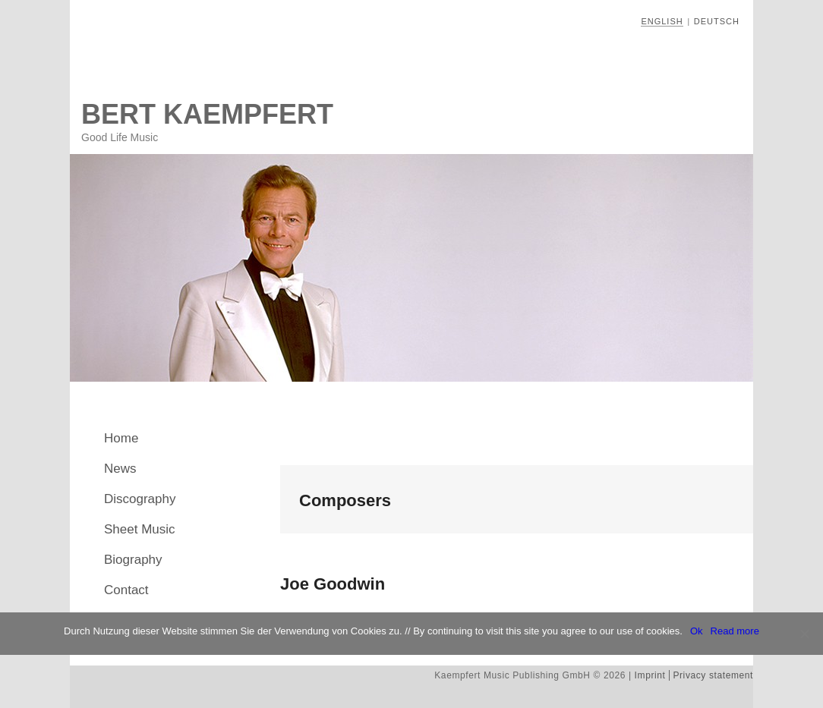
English (662, 21)
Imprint (650, 675)
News (120, 468)
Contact (126, 590)
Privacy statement (713, 675)
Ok (696, 631)
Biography (133, 559)
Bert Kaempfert (207, 114)
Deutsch (716, 21)
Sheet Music (139, 529)
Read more (735, 631)
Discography (140, 499)
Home (121, 438)
